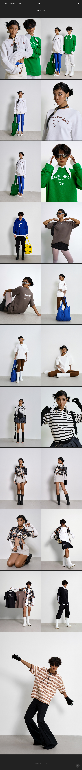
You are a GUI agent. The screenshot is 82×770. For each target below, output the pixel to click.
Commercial (12, 3)
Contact (19, 3)
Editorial (5, 3)
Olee (41, 4)
